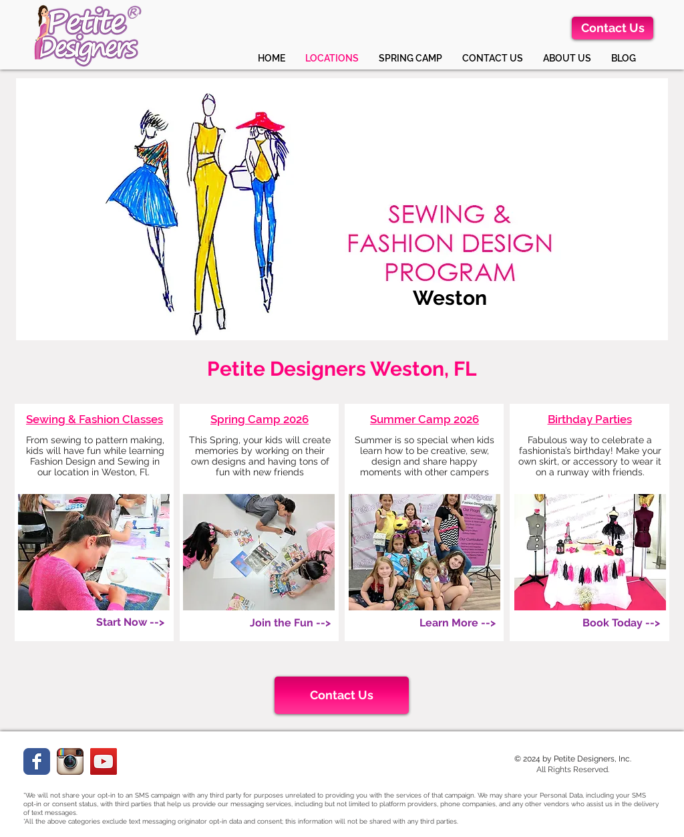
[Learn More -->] (457, 623)
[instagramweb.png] (70, 761)
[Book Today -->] (621, 623)
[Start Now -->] (130, 622)
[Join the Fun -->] (290, 623)
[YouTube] (103, 761)
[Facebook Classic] (36, 761)
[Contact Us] (612, 28)
